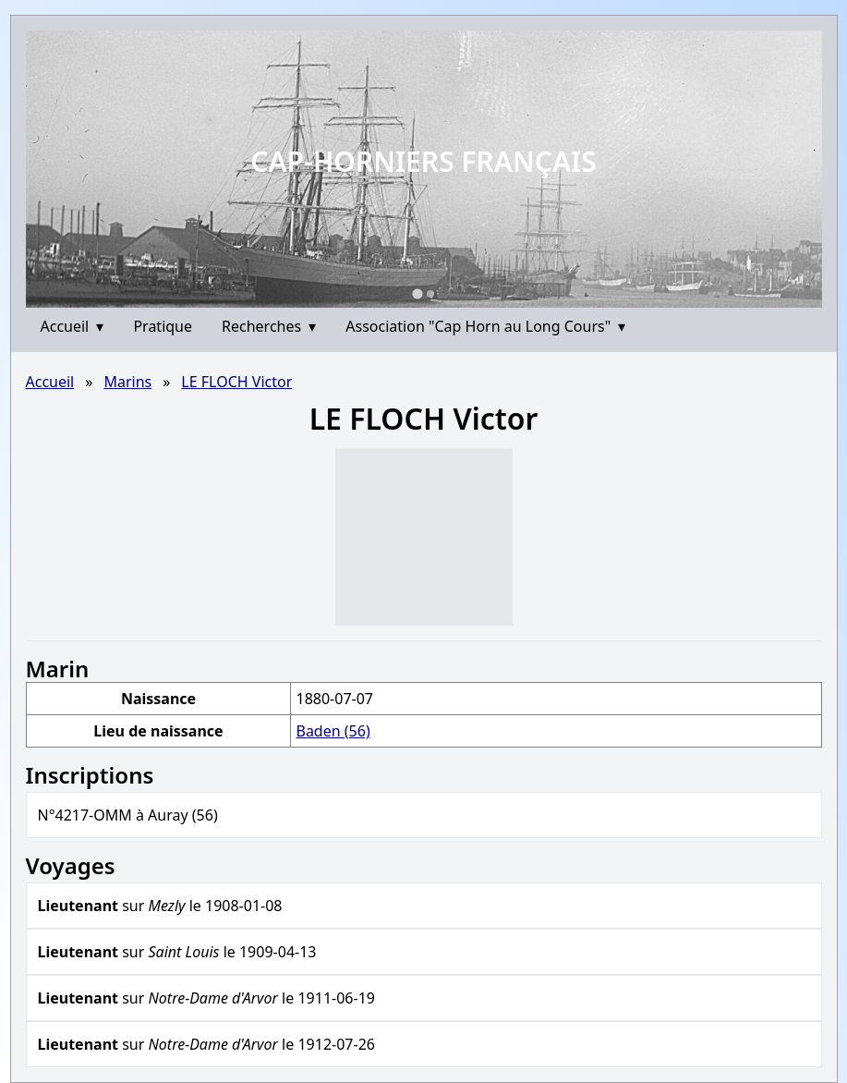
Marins (127, 381)
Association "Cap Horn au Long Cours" (485, 326)
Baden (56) (332, 731)
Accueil (72, 326)
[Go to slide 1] (417, 293)
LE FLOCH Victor (236, 381)
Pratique (162, 326)
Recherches (269, 326)
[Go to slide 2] (430, 294)
